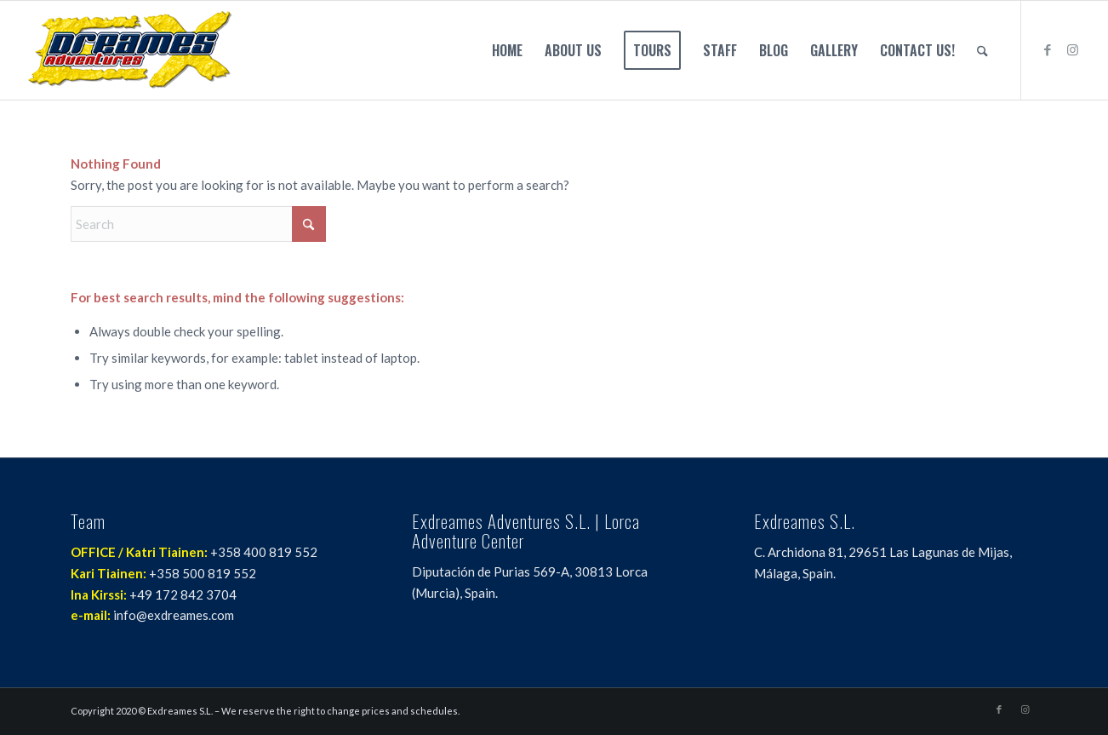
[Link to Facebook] (1047, 49)
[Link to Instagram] (1073, 49)
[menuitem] (507, 50)
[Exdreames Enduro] (129, 50)
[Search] (982, 50)
